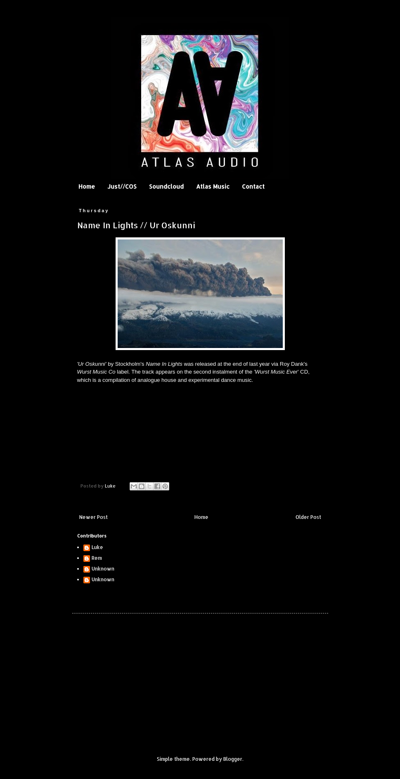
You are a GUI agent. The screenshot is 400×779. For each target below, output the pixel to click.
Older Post (308, 517)
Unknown (103, 569)
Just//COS (122, 186)
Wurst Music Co (96, 372)
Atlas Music (213, 186)
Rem (97, 558)
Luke (97, 547)
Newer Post (93, 517)
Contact (253, 186)
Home (86, 186)
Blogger (232, 759)
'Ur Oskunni (91, 364)
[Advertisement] (136, 677)
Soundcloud (166, 186)
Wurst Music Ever (276, 372)
